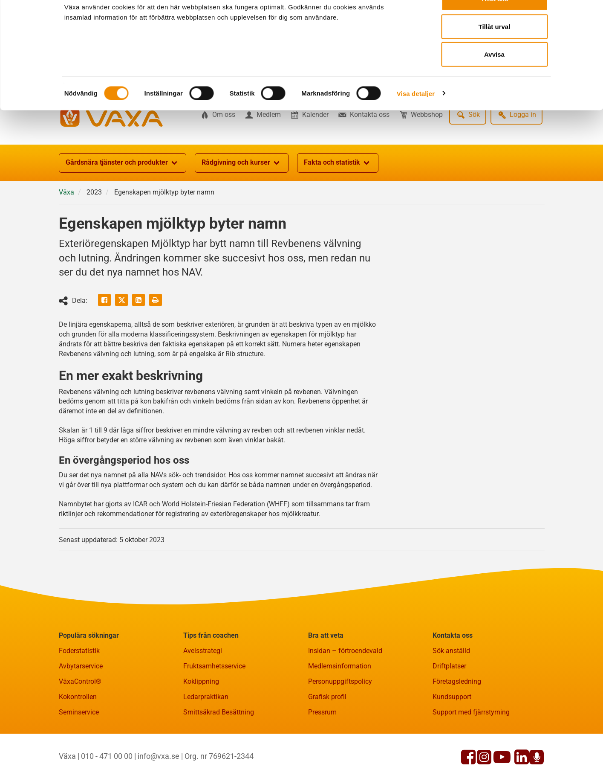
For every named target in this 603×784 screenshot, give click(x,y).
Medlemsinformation (339, 708)
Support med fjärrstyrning (471, 754)
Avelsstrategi (202, 692)
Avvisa (494, 78)
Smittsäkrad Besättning (218, 754)
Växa (66, 234)
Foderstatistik (79, 692)
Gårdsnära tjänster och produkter (122, 205)
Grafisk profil (327, 739)
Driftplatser (449, 708)
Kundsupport (452, 739)
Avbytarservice (81, 708)
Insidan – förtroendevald (345, 692)
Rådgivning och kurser (242, 205)
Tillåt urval (495, 50)
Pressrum (322, 754)
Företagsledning (457, 723)
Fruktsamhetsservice (214, 708)
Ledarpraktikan (205, 739)
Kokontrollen (78, 739)
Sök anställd (451, 692)
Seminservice (79, 754)
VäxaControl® (80, 723)
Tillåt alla (494, 22)
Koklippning (201, 723)
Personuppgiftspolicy (340, 723)
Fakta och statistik (338, 205)
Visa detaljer (416, 117)
